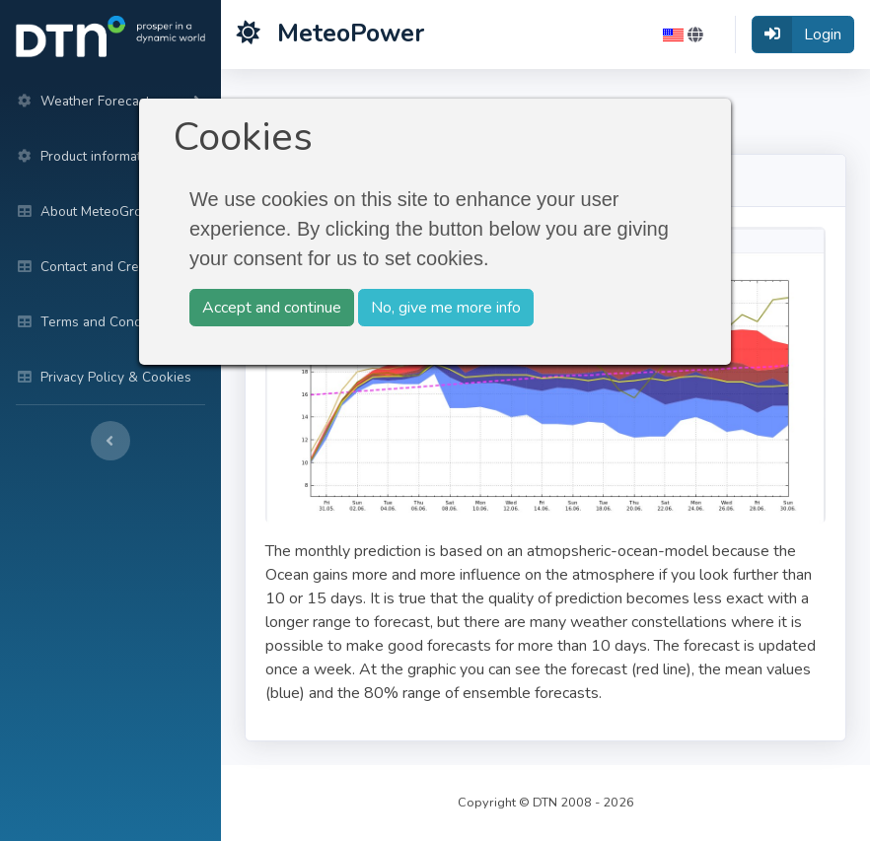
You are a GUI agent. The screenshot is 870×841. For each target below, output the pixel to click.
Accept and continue (271, 307)
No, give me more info (446, 307)
